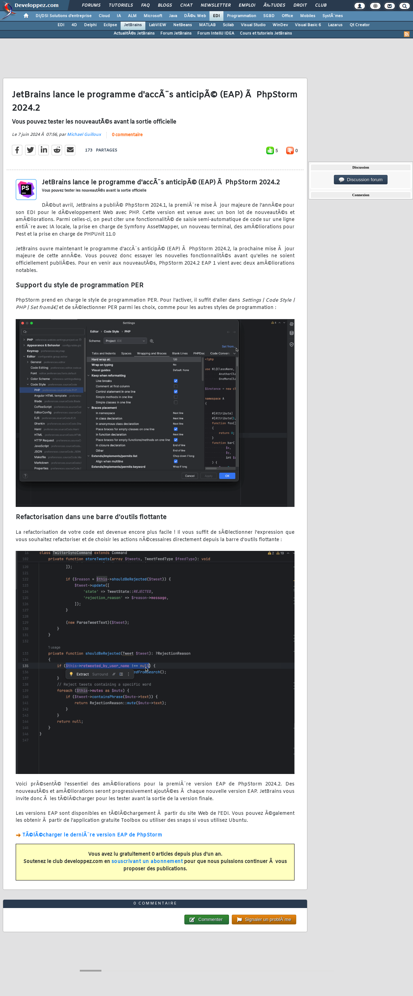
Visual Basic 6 (308, 25)
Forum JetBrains (176, 33)
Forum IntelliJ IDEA (215, 33)
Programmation (241, 16)
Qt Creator (360, 25)
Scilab (228, 25)
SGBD (269, 16)
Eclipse (110, 25)
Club (320, 5)
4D (74, 25)
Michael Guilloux (84, 135)
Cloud (104, 16)
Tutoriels (120, 5)
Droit (300, 5)
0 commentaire (127, 135)
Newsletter (215, 5)
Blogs (165, 5)
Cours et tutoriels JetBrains (266, 33)
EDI (216, 16)
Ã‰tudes (274, 5)
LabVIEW (157, 25)
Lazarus (335, 25)
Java (173, 16)
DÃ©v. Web (195, 16)
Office (287, 16)
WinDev (280, 25)
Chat (186, 5)
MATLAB (207, 25)
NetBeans (182, 25)
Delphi (90, 25)
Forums (91, 5)
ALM (132, 16)
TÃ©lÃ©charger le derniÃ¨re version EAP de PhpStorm (92, 835)
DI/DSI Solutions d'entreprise (64, 16)
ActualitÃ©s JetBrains (134, 33)
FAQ (145, 5)
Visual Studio (253, 25)
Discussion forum (361, 180)
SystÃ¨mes (332, 16)
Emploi (247, 5)
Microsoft (153, 16)
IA (119, 16)
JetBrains (133, 25)
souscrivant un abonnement (147, 861)
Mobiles (307, 16)
